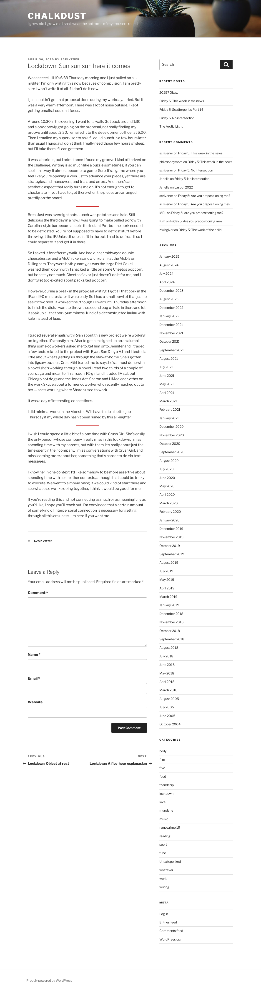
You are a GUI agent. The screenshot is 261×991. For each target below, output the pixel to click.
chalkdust (57, 16)
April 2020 (167, 494)
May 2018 (166, 673)
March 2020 (168, 503)
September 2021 (171, 350)
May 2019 (166, 579)
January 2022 (169, 316)
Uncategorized (170, 861)
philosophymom (171, 162)
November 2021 (171, 333)
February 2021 (169, 409)
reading (164, 836)
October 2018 (169, 631)
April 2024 (167, 282)
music (163, 819)
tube (162, 853)
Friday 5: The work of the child (199, 230)
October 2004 (170, 724)
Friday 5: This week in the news (181, 101)
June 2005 (167, 716)
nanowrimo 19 (169, 827)
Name (34, 654)
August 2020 (169, 461)
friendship (166, 785)
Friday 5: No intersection (176, 118)
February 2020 (170, 511)
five (162, 768)
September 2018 (171, 639)
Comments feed (171, 931)
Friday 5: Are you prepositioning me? (204, 196)
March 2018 (168, 690)
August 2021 (168, 358)
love (162, 802)
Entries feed (168, 922)
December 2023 (171, 290)
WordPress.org (170, 939)
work (163, 878)
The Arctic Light (171, 126)
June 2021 (166, 375)
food (162, 776)
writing (164, 887)
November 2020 (171, 435)
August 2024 (168, 265)
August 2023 (168, 299)
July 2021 (166, 367)
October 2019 (169, 546)
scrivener (70, 59)
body (162, 751)
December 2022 (171, 307)
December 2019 (171, 529)
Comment (38, 593)
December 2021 (171, 325)
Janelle (164, 187)
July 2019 (166, 571)
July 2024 (166, 273)
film (162, 759)
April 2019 (166, 588)
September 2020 (172, 452)
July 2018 (166, 656)
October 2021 (169, 341)
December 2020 (171, 426)
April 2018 (166, 682)
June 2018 (167, 665)
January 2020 (169, 520)
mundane (166, 810)
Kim (162, 221)
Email (34, 678)
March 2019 (168, 597)
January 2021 (169, 418)
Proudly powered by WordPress (49, 980)
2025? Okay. (168, 92)
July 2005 (166, 707)
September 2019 (171, 554)
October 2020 (169, 443)
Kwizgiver (166, 230)
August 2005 (169, 699)
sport (163, 844)
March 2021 (168, 401)
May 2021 (166, 384)
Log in (163, 914)
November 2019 (171, 537)
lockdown (43, 540)
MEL (162, 213)
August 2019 (168, 562)
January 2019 (169, 605)
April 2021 (166, 393)
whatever (166, 870)
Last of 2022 (183, 187)
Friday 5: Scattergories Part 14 (181, 109)
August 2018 (168, 647)
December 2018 (171, 614)
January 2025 (169, 256)
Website (35, 702)
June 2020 (167, 478)
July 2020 (166, 469)
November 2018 (171, 622)
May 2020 (167, 486)
